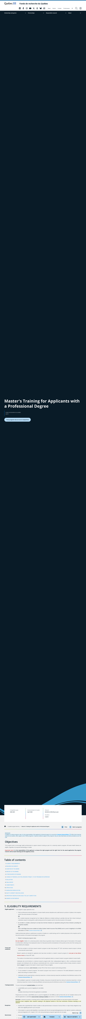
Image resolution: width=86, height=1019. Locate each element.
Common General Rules (63, 834)
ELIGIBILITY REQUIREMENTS (13, 863)
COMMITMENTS (10, 885)
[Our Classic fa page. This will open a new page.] (20, 8)
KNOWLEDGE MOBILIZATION (13, 890)
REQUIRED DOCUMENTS (12, 866)
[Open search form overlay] (76, 8)
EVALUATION (9, 879)
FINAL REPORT (9, 882)
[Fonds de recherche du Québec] (33, 3)
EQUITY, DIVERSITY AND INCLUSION (15, 893)
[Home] (5, 826)
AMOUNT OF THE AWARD (12, 871)
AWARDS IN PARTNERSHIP (12, 898)
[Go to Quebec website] (10, 3)
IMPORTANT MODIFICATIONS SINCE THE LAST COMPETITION (21, 895)
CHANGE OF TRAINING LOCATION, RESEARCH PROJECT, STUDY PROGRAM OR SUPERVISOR (28, 877)
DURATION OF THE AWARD (12, 869)
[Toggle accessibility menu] (80, 8)
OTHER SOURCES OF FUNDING (13, 874)
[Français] (72, 8)
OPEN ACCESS (9, 887)
